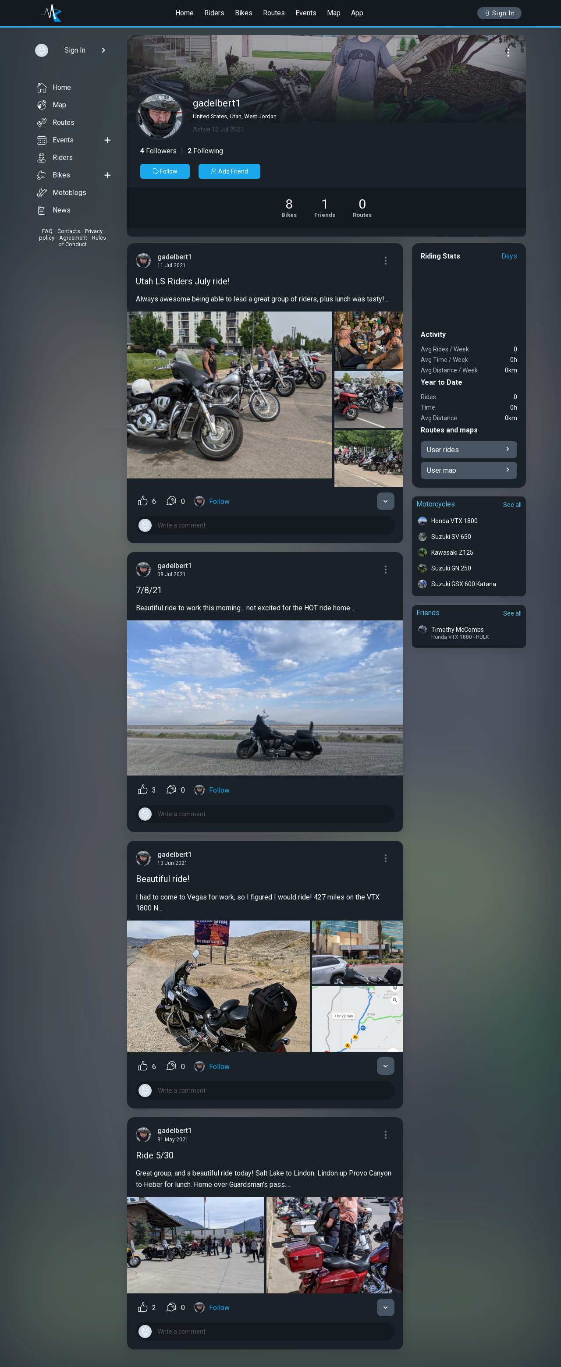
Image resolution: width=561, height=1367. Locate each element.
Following (205, 151)
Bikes (243, 13)
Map (334, 13)
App (357, 13)
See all (512, 504)
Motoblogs (61, 193)
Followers (158, 151)
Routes (274, 13)
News (54, 210)
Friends (428, 613)
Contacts (68, 231)
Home (184, 13)
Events (305, 13)
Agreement (73, 237)
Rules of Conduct (82, 241)
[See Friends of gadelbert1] (324, 207)
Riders (214, 13)
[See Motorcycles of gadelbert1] (289, 207)
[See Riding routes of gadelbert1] (362, 207)
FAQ (47, 231)
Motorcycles (435, 504)
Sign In (499, 13)
